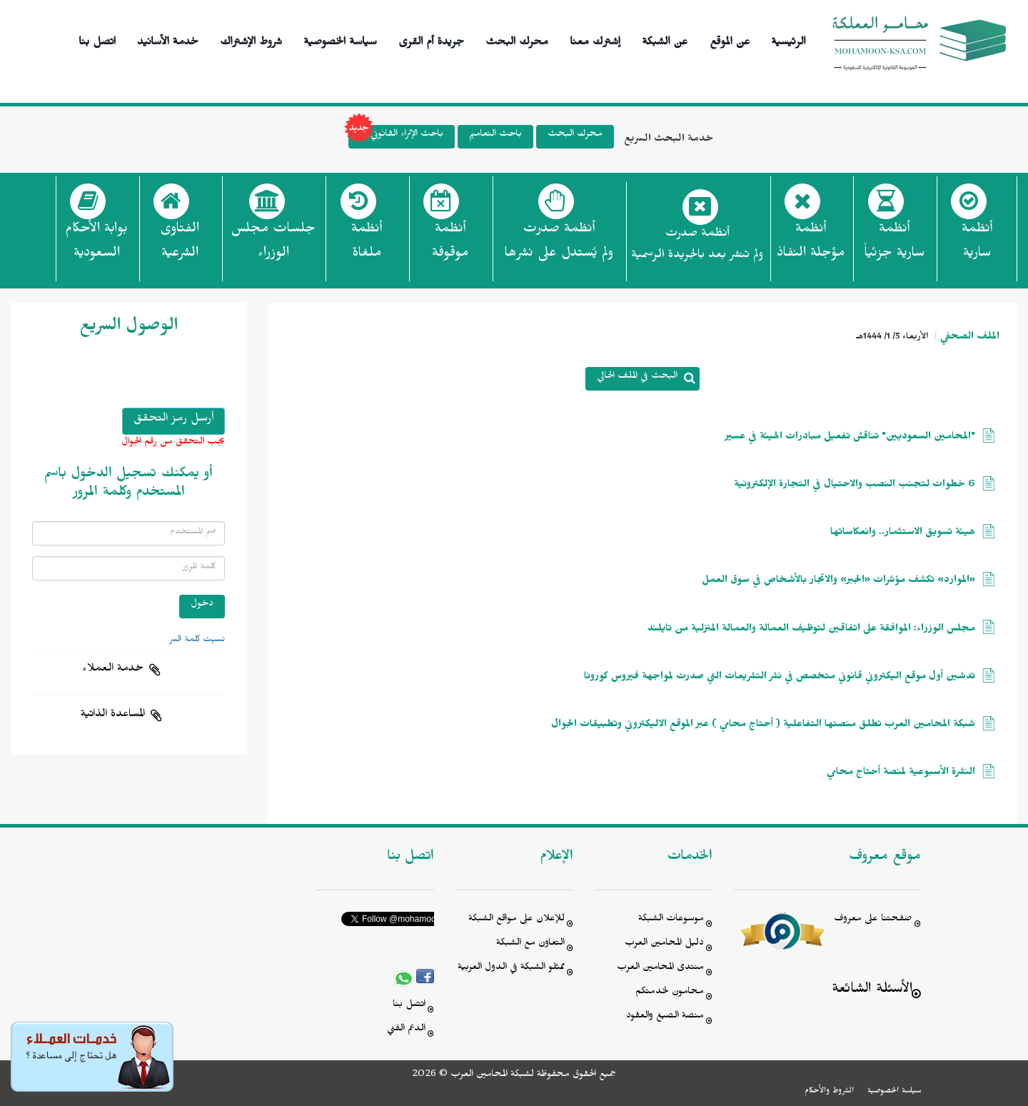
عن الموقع (730, 39)
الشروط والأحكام (829, 1092)
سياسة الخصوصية (340, 39)
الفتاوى (179, 245)
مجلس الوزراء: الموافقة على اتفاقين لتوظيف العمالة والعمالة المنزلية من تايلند (811, 630)
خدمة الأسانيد (167, 39)
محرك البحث (516, 39)
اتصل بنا (97, 39)
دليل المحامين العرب (664, 944)
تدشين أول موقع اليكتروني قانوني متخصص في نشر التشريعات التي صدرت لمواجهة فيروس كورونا (779, 678)
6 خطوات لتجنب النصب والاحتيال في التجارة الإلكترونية (854, 486)
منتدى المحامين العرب (660, 968)
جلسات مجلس (273, 245)
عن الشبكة (664, 39)
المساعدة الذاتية (113, 715)
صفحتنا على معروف (873, 920)
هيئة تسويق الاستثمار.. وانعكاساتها (902, 534)
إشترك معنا (595, 39)
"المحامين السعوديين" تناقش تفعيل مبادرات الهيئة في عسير (850, 438)
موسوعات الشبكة (671, 920)
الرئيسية (788, 39)
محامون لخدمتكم (669, 993)
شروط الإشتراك (251, 39)
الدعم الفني (406, 1030)
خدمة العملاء (112, 670)
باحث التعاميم (495, 135)
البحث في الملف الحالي (637, 377)
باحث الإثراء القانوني (395, 137)
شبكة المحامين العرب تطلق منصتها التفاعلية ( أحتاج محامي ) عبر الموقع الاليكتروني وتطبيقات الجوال (763, 726)
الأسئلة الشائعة (872, 991)
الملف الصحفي (969, 338)
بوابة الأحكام (96, 245)
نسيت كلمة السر (197, 640)
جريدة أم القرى (431, 39)
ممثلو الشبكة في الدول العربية (511, 968)
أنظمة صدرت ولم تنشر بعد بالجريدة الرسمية (697, 246)
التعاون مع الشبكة (530, 944)
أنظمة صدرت (558, 245)
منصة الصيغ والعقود (665, 1017)
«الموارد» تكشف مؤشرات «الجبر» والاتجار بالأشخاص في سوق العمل (838, 581)
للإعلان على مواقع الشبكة (516, 920)
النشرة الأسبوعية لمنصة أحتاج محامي (901, 774)
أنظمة (977, 245)
